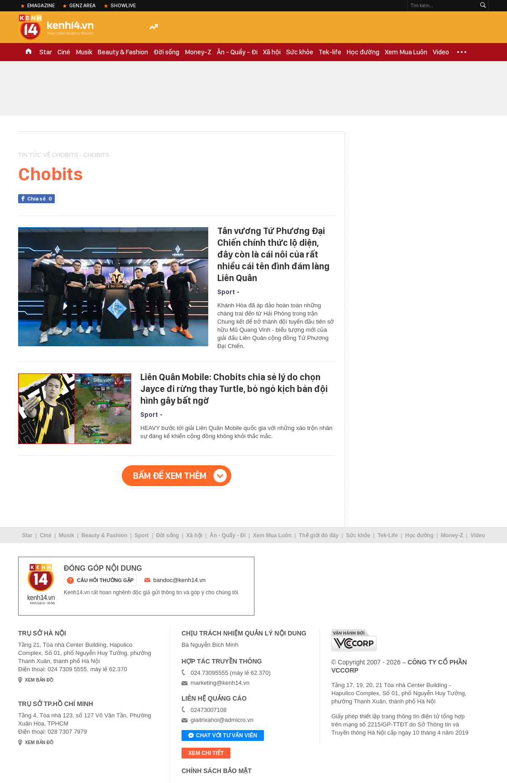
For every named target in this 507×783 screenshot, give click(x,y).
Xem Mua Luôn (406, 52)
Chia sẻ (41, 198)
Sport (226, 292)
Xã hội (272, 52)
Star (45, 52)
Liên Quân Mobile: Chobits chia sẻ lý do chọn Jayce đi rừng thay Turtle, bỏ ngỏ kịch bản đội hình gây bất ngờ (234, 389)
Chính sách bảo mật (217, 770)
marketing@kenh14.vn (220, 682)
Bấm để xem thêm (169, 475)
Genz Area (82, 5)
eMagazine (41, 5)
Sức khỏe (299, 52)
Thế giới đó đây (319, 535)
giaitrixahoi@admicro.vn (222, 719)
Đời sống (166, 52)
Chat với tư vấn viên (222, 736)
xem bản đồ (39, 680)
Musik (84, 52)
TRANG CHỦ (28, 52)
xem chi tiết (206, 753)
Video (441, 52)
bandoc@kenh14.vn (179, 580)
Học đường (363, 52)
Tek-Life (388, 535)
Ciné (63, 52)
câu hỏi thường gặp (105, 580)
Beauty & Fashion (123, 52)
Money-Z (198, 52)
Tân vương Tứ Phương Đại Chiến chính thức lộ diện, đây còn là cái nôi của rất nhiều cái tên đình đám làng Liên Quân (273, 254)
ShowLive (123, 5)
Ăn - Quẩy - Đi (237, 52)
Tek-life (330, 52)
